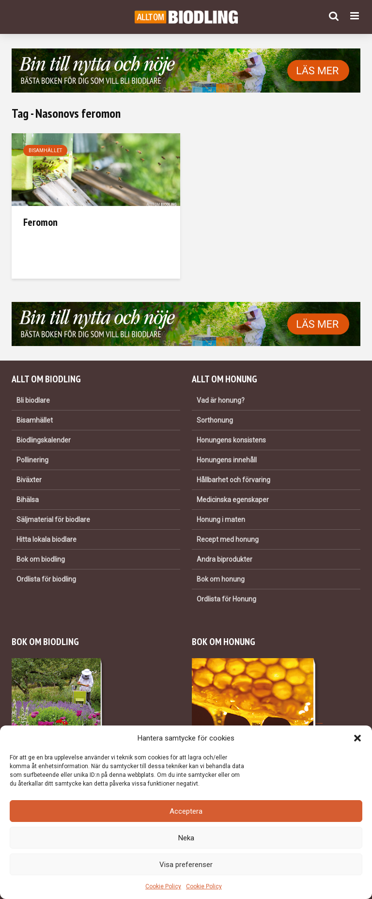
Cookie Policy (163, 886)
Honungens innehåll (227, 460)
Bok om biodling (40, 559)
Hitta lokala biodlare (46, 539)
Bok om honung (221, 579)
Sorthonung (215, 420)
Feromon (40, 222)
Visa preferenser (186, 864)
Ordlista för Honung (226, 599)
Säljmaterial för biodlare (53, 519)
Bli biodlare (33, 400)
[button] (357, 738)
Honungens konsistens (231, 440)
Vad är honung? (221, 400)
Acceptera (186, 811)
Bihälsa (27, 500)
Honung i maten (221, 519)
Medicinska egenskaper (233, 500)
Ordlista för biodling (46, 579)
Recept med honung (228, 539)
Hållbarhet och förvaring (233, 480)
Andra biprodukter (224, 559)
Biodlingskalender (43, 440)
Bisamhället (45, 150)
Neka (186, 838)
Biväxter (29, 480)
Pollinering (32, 460)
